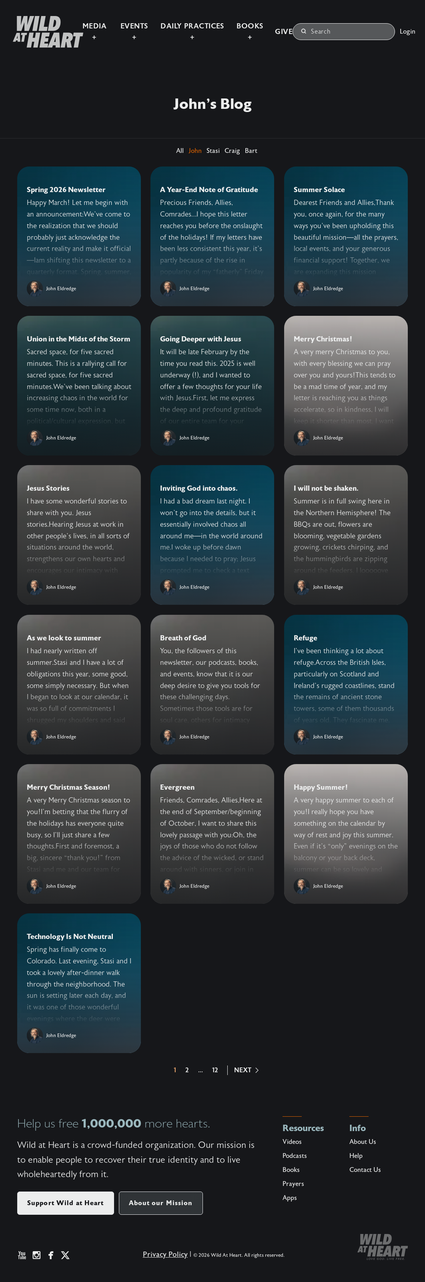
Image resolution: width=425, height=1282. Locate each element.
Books (291, 1170)
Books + (240, 25)
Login (407, 24)
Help (356, 1156)
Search (316, 25)
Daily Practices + (178, 25)
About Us (362, 1142)
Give (275, 25)
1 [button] (175, 1070)
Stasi (213, 150)
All (180, 150)
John (195, 150)
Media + (74, 25)
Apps (290, 1198)
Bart (251, 150)
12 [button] (215, 1070)
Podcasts (295, 1156)
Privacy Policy (162, 1257)
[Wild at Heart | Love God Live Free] (30, 25)
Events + (116, 25)
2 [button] (187, 1070)
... (200, 1070)
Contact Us (365, 1170)
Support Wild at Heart (65, 1203)
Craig (232, 150)
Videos (292, 1142)
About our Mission (161, 1203)
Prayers (293, 1184)
